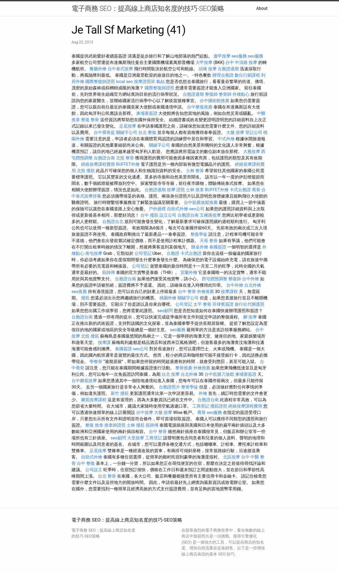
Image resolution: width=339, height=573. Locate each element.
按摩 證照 (176, 189)
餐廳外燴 (98, 68)
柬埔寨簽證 (146, 113)
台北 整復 (147, 132)
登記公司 (253, 132)
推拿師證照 (115, 425)
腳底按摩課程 (93, 399)
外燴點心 (241, 94)
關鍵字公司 (126, 132)
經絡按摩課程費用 (98, 164)
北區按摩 (231, 457)
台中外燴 (250, 278)
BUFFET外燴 (128, 164)
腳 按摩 (250, 317)
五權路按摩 (210, 215)
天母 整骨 (209, 240)
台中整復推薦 (199, 107)
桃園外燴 (167, 297)
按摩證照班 (144, 81)
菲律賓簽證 (223, 304)
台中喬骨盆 (104, 132)
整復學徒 (198, 234)
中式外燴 (226, 138)
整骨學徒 (189, 387)
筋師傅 (108, 272)
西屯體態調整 (214, 278)
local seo (124, 81)
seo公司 (196, 208)
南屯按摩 (93, 253)
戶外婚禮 (157, 208)
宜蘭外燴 (188, 272)
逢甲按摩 (221, 56)
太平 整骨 (202, 304)
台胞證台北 (112, 221)
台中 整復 (86, 463)
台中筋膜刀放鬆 (219, 374)
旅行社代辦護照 (249, 304)
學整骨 (96, 361)
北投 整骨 (125, 157)
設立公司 (167, 215)
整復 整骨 (90, 119)
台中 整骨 (187, 291)
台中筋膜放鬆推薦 (201, 202)
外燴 (203, 393)
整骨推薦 (183, 367)
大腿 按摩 (235, 132)
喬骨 (256, 189)
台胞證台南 (104, 157)
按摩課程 (229, 291)
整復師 (211, 94)
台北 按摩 (171, 374)
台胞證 (173, 253)
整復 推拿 (94, 425)
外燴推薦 (205, 291)
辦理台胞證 (223, 75)
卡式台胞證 (240, 189)
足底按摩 (127, 126)
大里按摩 (135, 437)
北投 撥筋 (86, 170)
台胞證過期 (228, 68)
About (261, 8)
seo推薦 (79, 291)
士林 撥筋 (136, 425)
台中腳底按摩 (84, 380)
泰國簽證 (217, 247)
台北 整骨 (107, 476)
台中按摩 (144, 412)
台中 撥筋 (149, 215)
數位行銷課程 (247, 75)
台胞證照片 (169, 387)
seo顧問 (165, 310)
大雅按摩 (251, 151)
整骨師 (225, 94)
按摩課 (104, 342)
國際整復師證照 (100, 81)
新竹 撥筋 (120, 393)
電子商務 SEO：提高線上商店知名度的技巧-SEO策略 (148, 8)
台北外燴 (252, 285)
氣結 (160, 81)
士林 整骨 (195, 170)
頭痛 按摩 (208, 68)
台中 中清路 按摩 (241, 62)
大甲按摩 (203, 62)
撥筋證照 (218, 406)
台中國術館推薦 (214, 100)
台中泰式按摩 (120, 68)
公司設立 (93, 469)
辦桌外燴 (199, 247)
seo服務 (239, 56)
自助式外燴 (177, 208)
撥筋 (85, 297)
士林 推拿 (195, 189)
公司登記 (143, 253)
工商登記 (200, 406)
